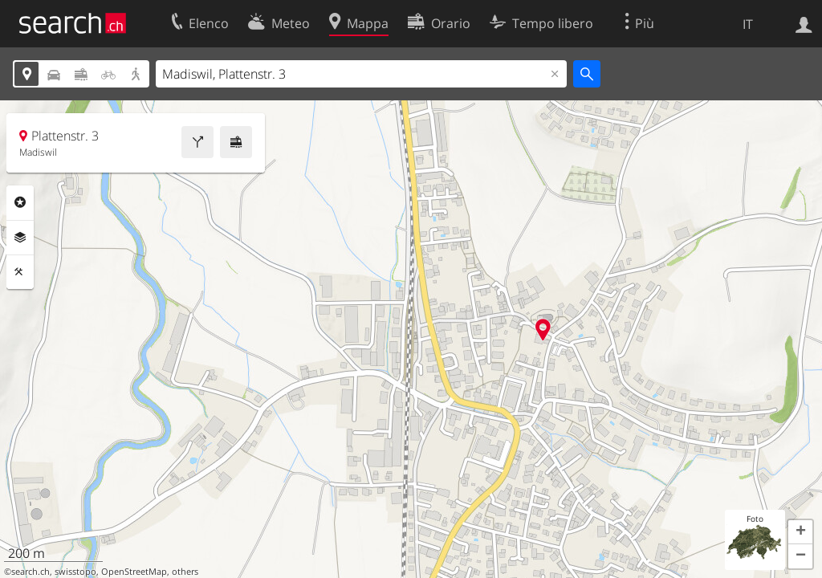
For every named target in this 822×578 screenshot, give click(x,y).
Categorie (20, 202)
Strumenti (20, 272)
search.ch (30, 571)
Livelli (20, 237)
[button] (800, 532)
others (185, 571)
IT (748, 24)
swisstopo (75, 571)
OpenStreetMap (134, 571)
